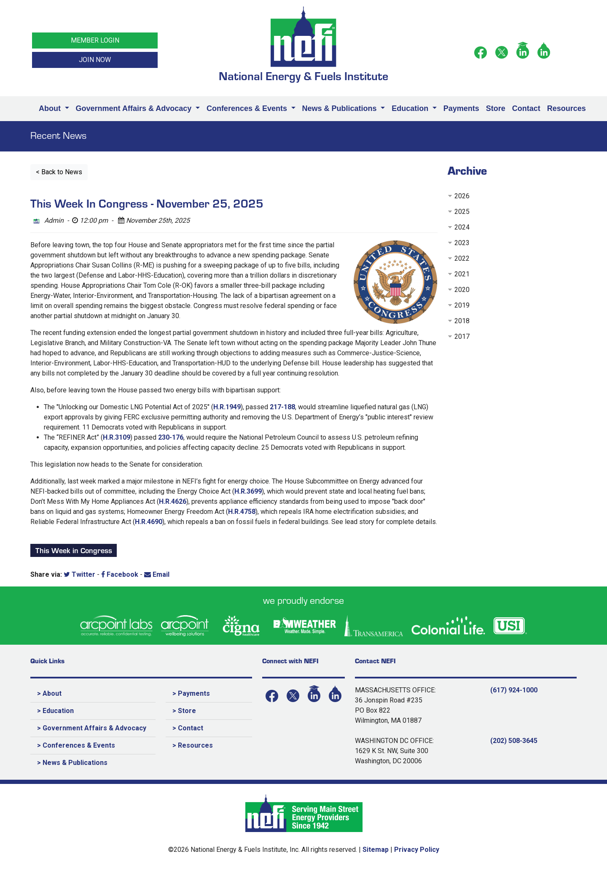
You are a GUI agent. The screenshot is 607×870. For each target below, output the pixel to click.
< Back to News (59, 172)
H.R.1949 (227, 407)
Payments (461, 108)
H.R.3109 (116, 437)
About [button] (51, 108)
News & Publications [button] (340, 108)
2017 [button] (462, 336)
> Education (55, 711)
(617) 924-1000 (513, 690)
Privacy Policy (416, 850)
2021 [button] (462, 274)
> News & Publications (72, 763)
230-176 (170, 437)
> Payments (191, 693)
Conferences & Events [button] (248, 108)
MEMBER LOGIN (95, 40)
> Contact (187, 728)
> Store (184, 711)
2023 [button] (462, 243)
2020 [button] (462, 290)
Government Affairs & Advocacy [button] (135, 108)
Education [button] (411, 108)
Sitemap (376, 850)
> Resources (192, 745)
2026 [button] (462, 196)
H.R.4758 (241, 512)
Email (156, 574)
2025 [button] (462, 212)
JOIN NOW (95, 60)
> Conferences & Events (76, 745)
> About (49, 693)
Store (495, 108)
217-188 (282, 407)
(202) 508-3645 (513, 741)
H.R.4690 (148, 522)
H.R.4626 (172, 501)
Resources (566, 108)
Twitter (79, 574)
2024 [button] (462, 227)
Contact (526, 108)
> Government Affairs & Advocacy (91, 728)
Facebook (119, 574)
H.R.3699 (248, 491)
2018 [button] (462, 321)
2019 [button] (462, 305)
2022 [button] (462, 258)
